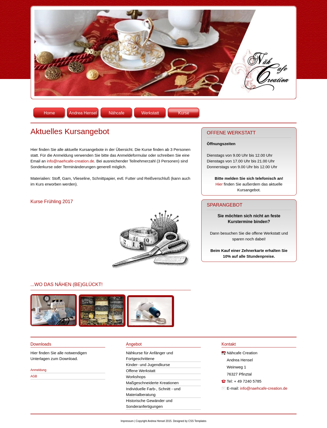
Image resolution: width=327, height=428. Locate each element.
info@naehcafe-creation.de (70, 161)
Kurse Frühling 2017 (51, 201)
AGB (33, 376)
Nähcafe (116, 113)
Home (49, 113)
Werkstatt (150, 113)
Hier (219, 184)
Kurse (183, 113)
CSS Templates (197, 421)
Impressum (127, 421)
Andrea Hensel (83, 113)
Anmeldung (38, 370)
